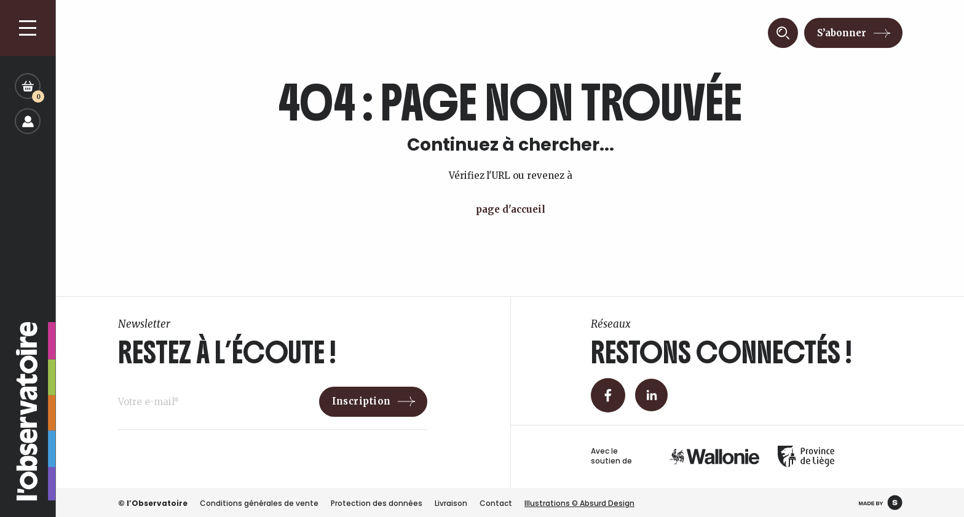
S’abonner (841, 33)
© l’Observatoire (153, 503)
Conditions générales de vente (259, 503)
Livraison (451, 503)
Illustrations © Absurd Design (579, 503)
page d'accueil (510, 209)
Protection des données (376, 503)
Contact (496, 503)
